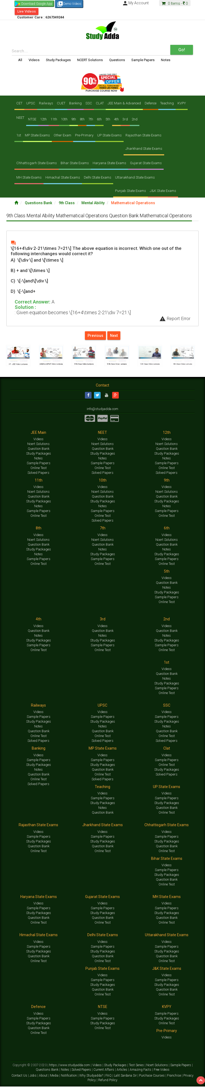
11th (53, 119)
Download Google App (36, 4)
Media (54, 1076)
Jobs (33, 1076)
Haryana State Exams (109, 163)
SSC (88, 103)
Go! (181, 49)
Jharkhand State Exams (143, 149)
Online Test (38, 468)
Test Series (137, 1065)
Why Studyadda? (91, 1076)
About (43, 1076)
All (20, 60)
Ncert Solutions (38, 444)
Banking (75, 103)
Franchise (174, 1076)
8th (82, 119)
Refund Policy (107, 1080)
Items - (175, 3)
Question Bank (38, 449)
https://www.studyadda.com (70, 1065)
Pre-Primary (84, 135)
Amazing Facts (141, 1070)
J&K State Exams (163, 191)
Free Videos (161, 1070)
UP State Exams (109, 135)
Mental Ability (93, 203)
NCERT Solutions (90, 60)
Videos (34, 60)
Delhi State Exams (97, 177)
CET (19, 103)
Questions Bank (39, 203)
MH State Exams (29, 177)
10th (64, 119)
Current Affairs (104, 1070)
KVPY (182, 103)
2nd (134, 119)
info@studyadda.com (102, 409)
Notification (69, 1076)
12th (43, 119)
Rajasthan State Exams (143, 135)
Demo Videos (69, 4)
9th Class (67, 203)
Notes (165, 60)
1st (18, 135)
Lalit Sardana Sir (125, 1076)
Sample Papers (143, 60)
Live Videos (26, 11)
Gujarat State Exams (146, 163)
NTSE (32, 119)
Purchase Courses (152, 1076)
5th (107, 119)
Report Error (174, 318)
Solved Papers (38, 473)
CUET (61, 103)
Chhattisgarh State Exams (36, 163)
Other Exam (62, 135)
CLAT (100, 103)
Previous (95, 335)
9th (73, 119)
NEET (20, 118)
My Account (135, 3)
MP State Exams (37, 135)
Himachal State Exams (62, 177)
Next (114, 335)
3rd (125, 119)
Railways (46, 103)
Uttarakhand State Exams (135, 177)
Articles (122, 1070)
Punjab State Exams (130, 191)
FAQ (108, 1076)
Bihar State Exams (75, 163)
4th (116, 119)
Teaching (167, 103)
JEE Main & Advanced (124, 103)
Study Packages (58, 60)
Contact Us (19, 1076)
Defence (150, 103)
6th (99, 119)
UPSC (30, 103)
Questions (117, 60)
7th (90, 119)
